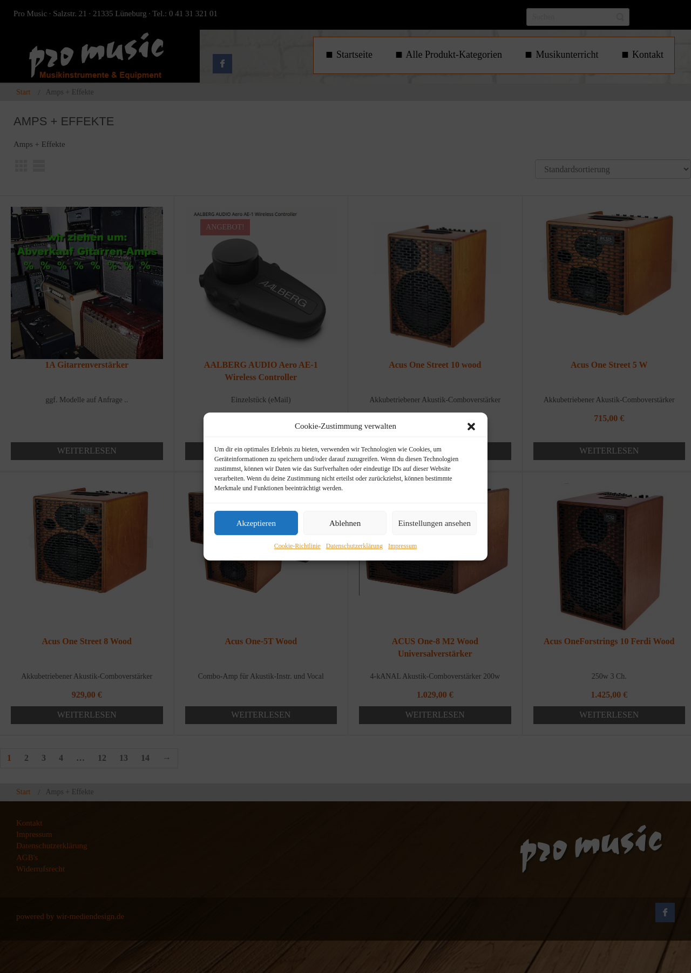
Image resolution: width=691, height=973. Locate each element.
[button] (471, 426)
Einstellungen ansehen (434, 523)
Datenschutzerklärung (354, 546)
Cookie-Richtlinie (297, 546)
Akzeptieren (256, 523)
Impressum (402, 546)
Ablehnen (345, 523)
